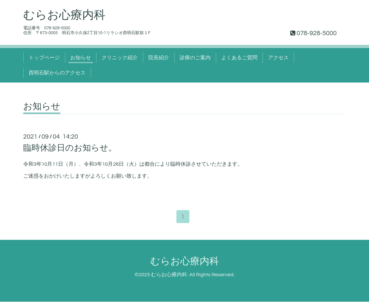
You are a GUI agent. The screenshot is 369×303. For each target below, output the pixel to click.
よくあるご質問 (239, 57)
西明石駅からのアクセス (57, 72)
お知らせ (80, 57)
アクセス (278, 57)
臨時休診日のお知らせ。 (70, 148)
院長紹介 (158, 57)
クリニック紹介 (120, 57)
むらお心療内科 (64, 15)
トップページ (44, 57)
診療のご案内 (195, 57)
